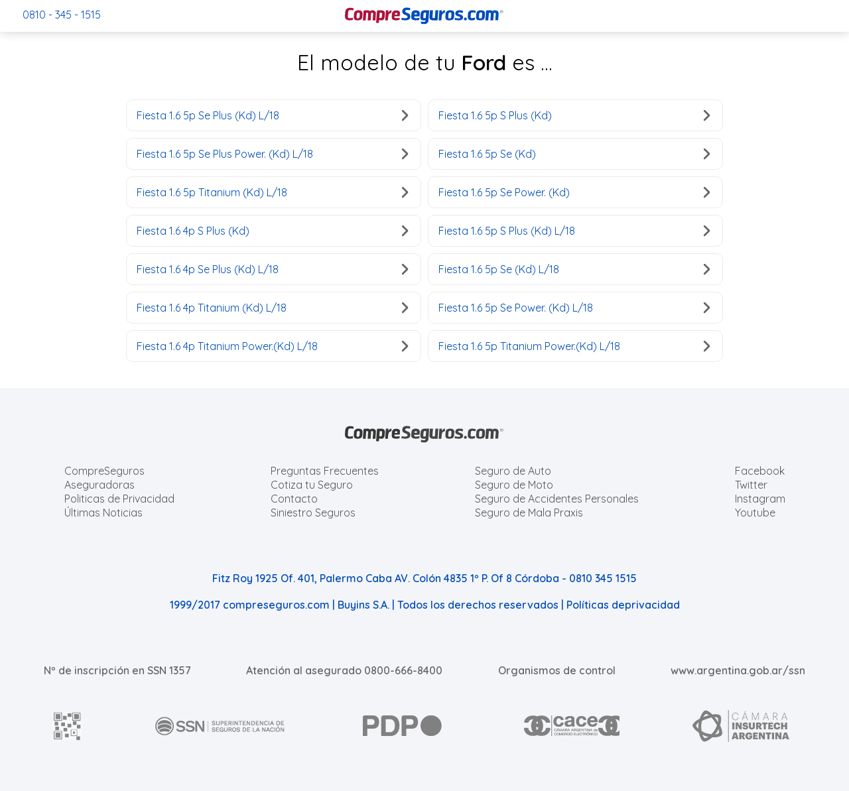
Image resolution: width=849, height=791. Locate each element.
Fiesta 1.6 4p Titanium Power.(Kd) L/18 (272, 346)
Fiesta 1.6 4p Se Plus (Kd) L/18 (272, 269)
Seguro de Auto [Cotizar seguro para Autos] (513, 470)
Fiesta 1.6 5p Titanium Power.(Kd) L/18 (574, 346)
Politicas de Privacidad (119, 498)
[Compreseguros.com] (424, 16)
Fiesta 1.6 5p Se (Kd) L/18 (574, 269)
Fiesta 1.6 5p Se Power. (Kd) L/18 (574, 307)
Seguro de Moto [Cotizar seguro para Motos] (514, 484)
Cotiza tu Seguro (312, 484)
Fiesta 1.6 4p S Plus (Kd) (272, 230)
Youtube (755, 512)
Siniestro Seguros (313, 512)
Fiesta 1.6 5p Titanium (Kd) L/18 (272, 192)
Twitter (751, 484)
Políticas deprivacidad (623, 604)
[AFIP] (68, 726)
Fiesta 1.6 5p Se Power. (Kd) (574, 192)
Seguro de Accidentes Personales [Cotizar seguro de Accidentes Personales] (557, 498)
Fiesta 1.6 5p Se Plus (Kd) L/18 (272, 115)
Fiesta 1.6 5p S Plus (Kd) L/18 (574, 230)
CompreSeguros (104, 470)
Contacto (294, 498)
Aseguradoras (99, 484)
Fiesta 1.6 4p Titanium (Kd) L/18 (272, 307)
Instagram (760, 498)
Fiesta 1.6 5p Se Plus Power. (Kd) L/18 (272, 153)
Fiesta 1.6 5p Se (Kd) (574, 153)
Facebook (760, 470)
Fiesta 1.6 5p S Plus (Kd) (574, 115)
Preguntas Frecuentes (325, 470)
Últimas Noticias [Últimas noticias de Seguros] (103, 512)
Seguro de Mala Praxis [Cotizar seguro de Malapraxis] (529, 512)
